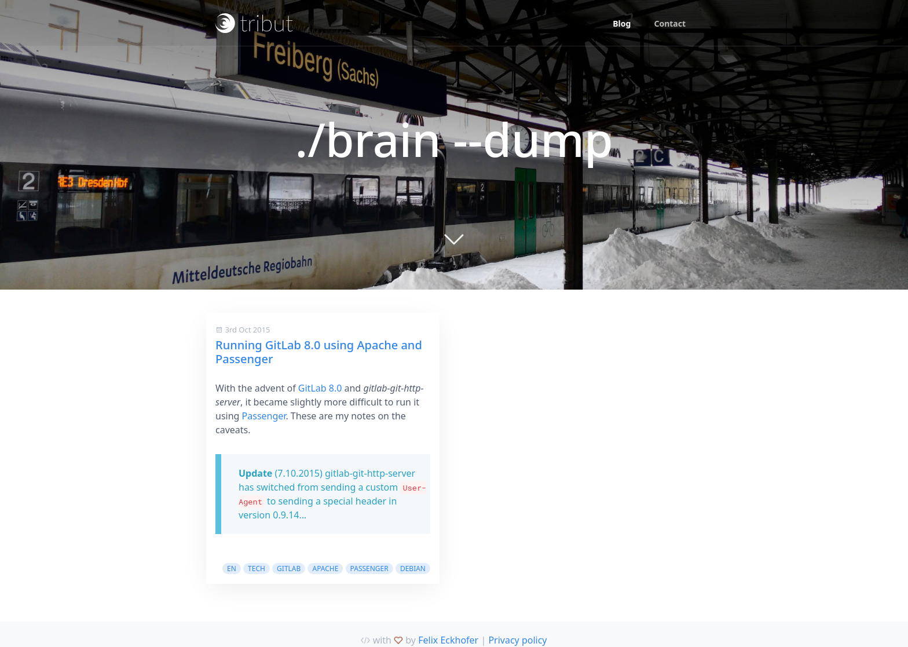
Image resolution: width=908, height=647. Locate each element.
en (231, 568)
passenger (369, 568)
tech (256, 568)
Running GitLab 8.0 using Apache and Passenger (318, 352)
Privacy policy (517, 640)
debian (413, 568)
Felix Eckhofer (448, 640)
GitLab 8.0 (320, 388)
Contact (670, 23)
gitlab (289, 568)
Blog (622, 23)
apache (325, 568)
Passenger (264, 416)
